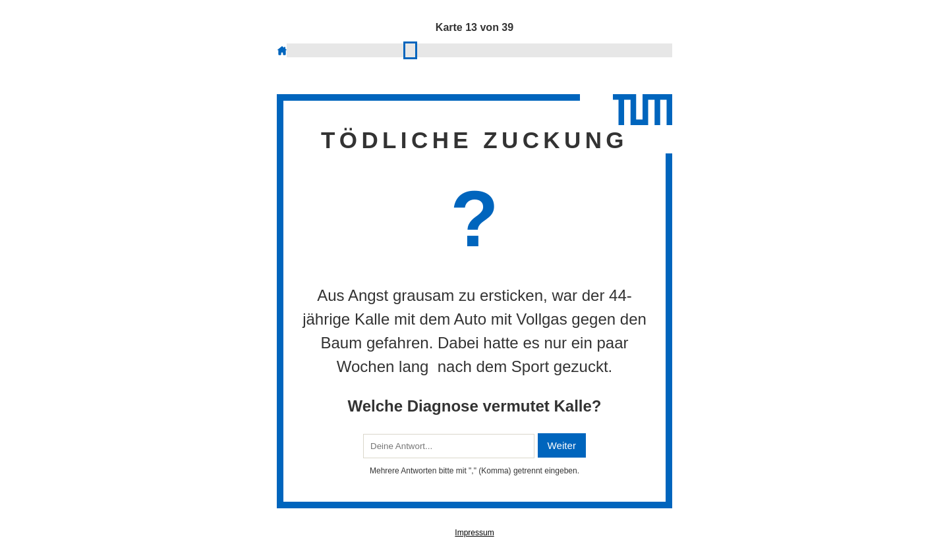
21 (489, 50)
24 (519, 50)
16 (440, 50)
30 (578, 50)
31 (588, 50)
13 (410, 50)
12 (400, 50)
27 (548, 50)
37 (647, 50)
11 (390, 50)
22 (499, 50)
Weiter (561, 445)
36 (637, 50)
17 (450, 50)
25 (529, 50)
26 (538, 50)
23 (509, 50)
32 (598, 50)
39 (667, 50)
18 (459, 50)
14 (420, 50)
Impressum (474, 532)
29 (568, 50)
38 (657, 50)
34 (618, 50)
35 (627, 50)
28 (558, 50)
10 (380, 50)
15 (430, 50)
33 (608, 50)
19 (469, 50)
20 (479, 50)
